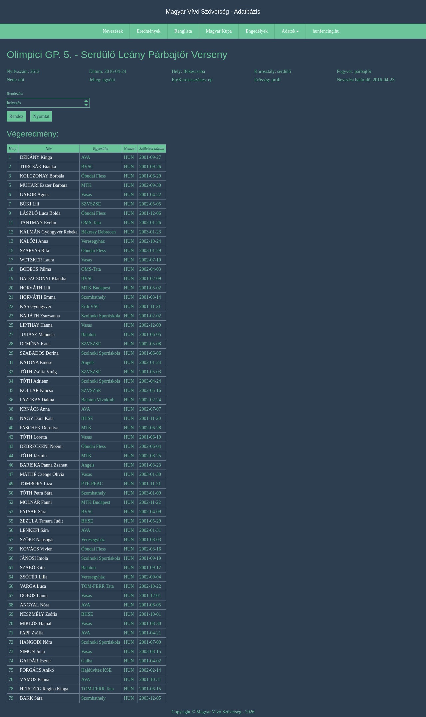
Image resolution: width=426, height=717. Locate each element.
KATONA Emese (36, 362)
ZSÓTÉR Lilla (34, 576)
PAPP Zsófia (32, 632)
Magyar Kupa (219, 31)
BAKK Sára (31, 698)
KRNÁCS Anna (35, 409)
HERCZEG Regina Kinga (44, 688)
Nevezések (113, 31)
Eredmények (148, 31)
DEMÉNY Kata (35, 343)
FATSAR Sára (33, 511)
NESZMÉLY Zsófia (38, 614)
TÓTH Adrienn (34, 381)
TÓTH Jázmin (33, 455)
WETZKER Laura (37, 259)
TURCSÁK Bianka (38, 166)
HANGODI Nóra (36, 642)
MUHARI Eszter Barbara (44, 185)
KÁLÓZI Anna (34, 241)
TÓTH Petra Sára (36, 493)
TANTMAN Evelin (38, 222)
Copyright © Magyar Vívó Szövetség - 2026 (212, 711)
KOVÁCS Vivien (36, 548)
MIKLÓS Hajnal (36, 623)
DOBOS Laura (34, 595)
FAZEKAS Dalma (37, 399)
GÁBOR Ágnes (34, 194)
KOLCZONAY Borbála (42, 176)
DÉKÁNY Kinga (36, 157)
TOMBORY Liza (36, 483)
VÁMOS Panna (34, 679)
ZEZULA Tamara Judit (41, 521)
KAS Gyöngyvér (36, 306)
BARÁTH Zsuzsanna (40, 315)
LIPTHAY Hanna (36, 325)
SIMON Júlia (32, 651)
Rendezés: (48, 99)
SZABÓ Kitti (32, 567)
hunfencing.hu (326, 31)
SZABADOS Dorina (39, 353)
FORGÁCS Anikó (37, 670)
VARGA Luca (33, 586)
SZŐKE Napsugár (37, 539)
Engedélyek (257, 31)
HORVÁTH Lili (35, 287)
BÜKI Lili (29, 203)
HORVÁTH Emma (38, 297)
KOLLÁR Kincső (36, 390)
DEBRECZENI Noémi (41, 446)
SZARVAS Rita (34, 250)
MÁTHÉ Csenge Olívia (42, 474)
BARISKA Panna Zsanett (44, 465)
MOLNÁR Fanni (36, 502)
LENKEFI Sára (34, 530)
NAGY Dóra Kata (37, 418)
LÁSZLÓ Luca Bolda (40, 213)
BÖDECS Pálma (35, 269)
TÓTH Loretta (33, 437)
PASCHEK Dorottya (39, 427)
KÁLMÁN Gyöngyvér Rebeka (49, 231)
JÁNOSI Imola (34, 558)
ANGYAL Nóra (35, 604)
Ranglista (183, 31)
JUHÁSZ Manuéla (37, 334)
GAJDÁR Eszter (35, 660)
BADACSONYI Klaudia (43, 278)
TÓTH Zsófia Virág (38, 371)
